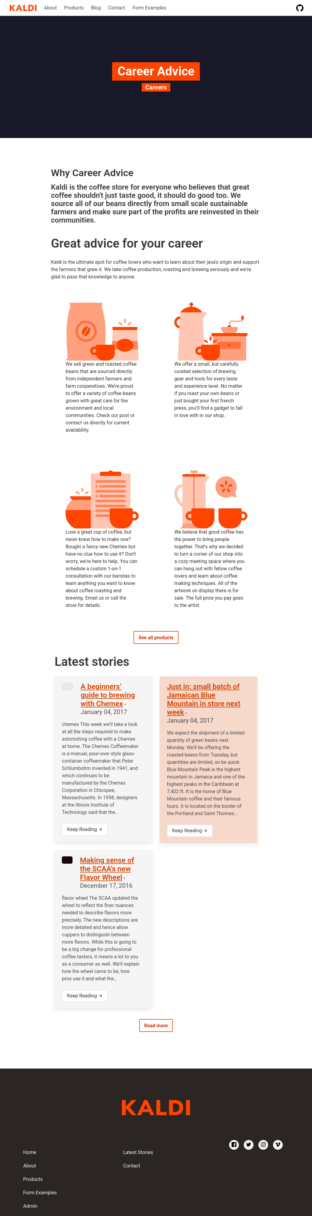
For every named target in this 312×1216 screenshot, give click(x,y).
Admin (30, 1206)
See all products (156, 638)
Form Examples (149, 8)
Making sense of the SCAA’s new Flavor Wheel (107, 869)
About (50, 8)
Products (74, 8)
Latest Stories (138, 1152)
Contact (116, 8)
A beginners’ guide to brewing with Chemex (107, 695)
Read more (156, 1026)
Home (29, 1152)
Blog (96, 8)
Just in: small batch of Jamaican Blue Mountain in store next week (203, 699)
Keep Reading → (84, 829)
